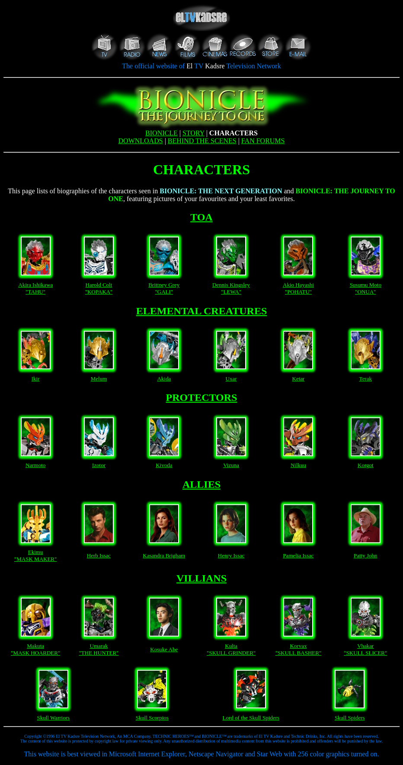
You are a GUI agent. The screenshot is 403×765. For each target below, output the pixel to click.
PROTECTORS (201, 397)
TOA (201, 217)
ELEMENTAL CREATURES (201, 311)
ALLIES (201, 484)
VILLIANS (201, 578)
